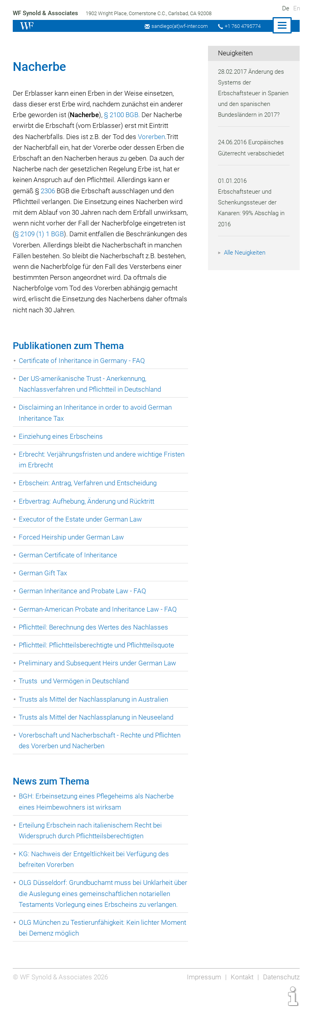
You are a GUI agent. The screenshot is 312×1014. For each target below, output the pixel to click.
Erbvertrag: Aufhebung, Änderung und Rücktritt (88, 512)
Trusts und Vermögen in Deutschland (75, 692)
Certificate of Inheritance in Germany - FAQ (82, 371)
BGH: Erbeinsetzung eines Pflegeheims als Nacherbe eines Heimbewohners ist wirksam (98, 812)
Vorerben (154, 137)
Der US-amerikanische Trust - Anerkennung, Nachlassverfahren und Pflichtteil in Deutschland (92, 394)
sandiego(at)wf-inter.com (177, 26)
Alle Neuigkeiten (246, 263)
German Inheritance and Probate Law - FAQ (83, 602)
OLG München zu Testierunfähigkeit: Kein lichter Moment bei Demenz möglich (90, 949)
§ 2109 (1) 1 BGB (85, 234)
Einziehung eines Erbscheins (61, 447)
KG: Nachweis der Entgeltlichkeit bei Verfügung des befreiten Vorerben (95, 870)
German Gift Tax (43, 584)
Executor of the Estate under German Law (81, 530)
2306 (56, 191)
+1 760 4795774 (242, 26)
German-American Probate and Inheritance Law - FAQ (99, 620)
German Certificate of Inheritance (69, 566)
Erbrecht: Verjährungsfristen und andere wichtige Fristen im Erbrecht (103, 470)
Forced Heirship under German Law (72, 548)
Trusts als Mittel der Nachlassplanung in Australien (95, 710)
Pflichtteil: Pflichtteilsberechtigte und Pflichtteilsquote (99, 656)
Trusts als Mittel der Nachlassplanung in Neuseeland (98, 728)
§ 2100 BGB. (124, 115)
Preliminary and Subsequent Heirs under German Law (99, 674)
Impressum (202, 999)
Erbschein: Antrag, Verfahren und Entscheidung (89, 494)
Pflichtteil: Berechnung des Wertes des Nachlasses (95, 638)
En (296, 8)
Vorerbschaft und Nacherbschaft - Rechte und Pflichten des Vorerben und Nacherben (101, 751)
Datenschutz (281, 999)
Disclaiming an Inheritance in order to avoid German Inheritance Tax (96, 423)
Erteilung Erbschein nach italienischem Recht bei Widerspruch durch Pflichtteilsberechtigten (92, 841)
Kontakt (240, 999)
